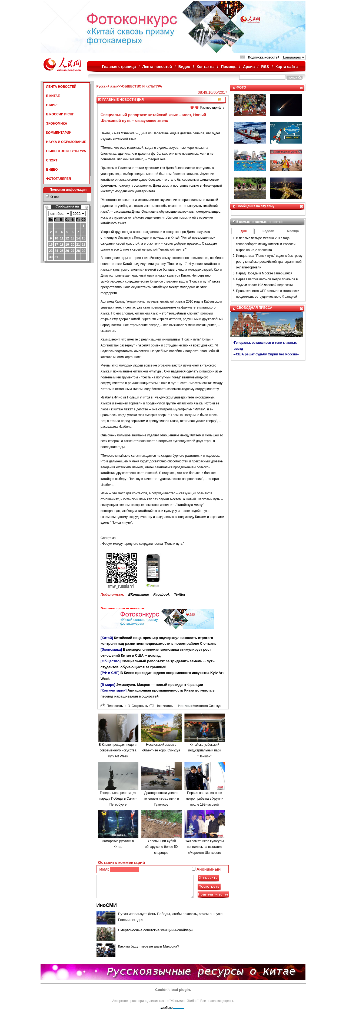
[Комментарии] (114, 690)
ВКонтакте (138, 594)
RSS (265, 66)
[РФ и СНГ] (110, 673)
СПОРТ (52, 160)
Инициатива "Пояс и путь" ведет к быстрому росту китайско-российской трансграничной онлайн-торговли (269, 261)
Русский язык (107, 86)
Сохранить (136, 706)
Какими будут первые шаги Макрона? (148, 946)
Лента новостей (157, 66)
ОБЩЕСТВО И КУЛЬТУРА (66, 151)
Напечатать (161, 706)
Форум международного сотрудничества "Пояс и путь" (143, 544)
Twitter (179, 594)
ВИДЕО (52, 169)
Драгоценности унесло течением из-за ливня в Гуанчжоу (161, 798)
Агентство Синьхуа (207, 706)
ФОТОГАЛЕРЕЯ (58, 179)
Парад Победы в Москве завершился (264, 273)
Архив (249, 66)
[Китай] (107, 638)
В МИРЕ (52, 105)
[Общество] (111, 661)
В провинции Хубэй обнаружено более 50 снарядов (161, 847)
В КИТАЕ (53, 96)
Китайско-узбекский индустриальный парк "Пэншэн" (204, 750)
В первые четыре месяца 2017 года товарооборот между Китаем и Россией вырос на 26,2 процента (265, 244)
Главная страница (119, 66)
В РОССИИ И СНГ (60, 114)
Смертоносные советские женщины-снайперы (155, 930)
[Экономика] (111, 649)
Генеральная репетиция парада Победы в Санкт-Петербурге (118, 798)
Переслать (112, 706)
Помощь (229, 66)
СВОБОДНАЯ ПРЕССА (254, 308)
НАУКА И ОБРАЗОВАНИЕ (66, 142)
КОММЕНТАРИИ (59, 133)
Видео (184, 66)
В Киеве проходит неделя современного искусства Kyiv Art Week (118, 750)
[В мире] (108, 685)
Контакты (206, 66)
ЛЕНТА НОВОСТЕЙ (61, 87)
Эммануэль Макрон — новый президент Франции (159, 685)
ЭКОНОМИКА (56, 123)
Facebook (161, 594)
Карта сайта (286, 66)
